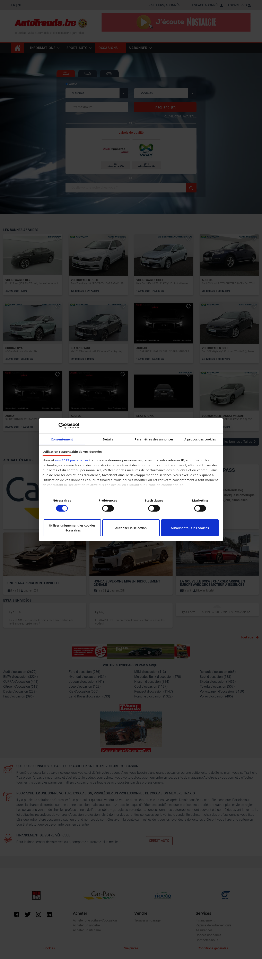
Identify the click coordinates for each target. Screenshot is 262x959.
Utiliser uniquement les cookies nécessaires (72, 527)
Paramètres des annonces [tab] (154, 439)
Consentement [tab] (62, 439)
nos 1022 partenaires (71, 460)
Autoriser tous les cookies (190, 528)
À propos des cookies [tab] (200, 439)
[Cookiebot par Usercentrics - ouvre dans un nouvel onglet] (61, 426)
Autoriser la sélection (131, 528)
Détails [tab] (108, 439)
